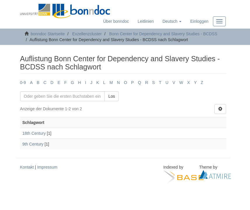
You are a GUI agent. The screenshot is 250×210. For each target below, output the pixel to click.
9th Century (32, 144)
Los (111, 96)
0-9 (23, 82)
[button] (172, 21)
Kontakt (27, 167)
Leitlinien (146, 21)
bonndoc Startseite (48, 34)
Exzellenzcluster (87, 34)
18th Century (34, 133)
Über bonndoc (116, 21)
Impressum (47, 167)
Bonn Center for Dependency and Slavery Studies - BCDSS (163, 34)
